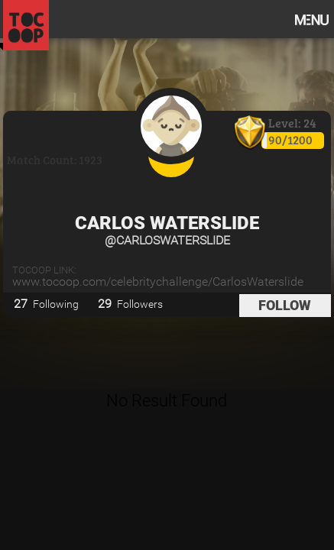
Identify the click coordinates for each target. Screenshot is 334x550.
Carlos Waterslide (167, 223)
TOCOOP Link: (44, 270)
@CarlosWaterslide (167, 240)
